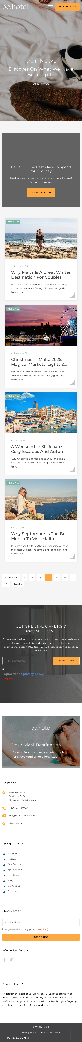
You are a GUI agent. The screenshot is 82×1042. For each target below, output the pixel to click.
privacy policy (33, 674)
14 (6, 583)
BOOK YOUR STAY (67, 7)
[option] (61, 1039)
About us (13, 853)
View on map (16, 823)
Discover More (41, 85)
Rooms (12, 858)
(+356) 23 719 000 (18, 807)
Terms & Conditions (50, 1032)
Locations (13, 875)
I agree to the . (23, 676)
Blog (10, 880)
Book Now (13, 891)
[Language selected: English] (68, 1039)
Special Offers (15, 869)
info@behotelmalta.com (22, 815)
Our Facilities (15, 864)
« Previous (11, 577)
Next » (18, 583)
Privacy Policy (29, 1032)
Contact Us (14, 885)
